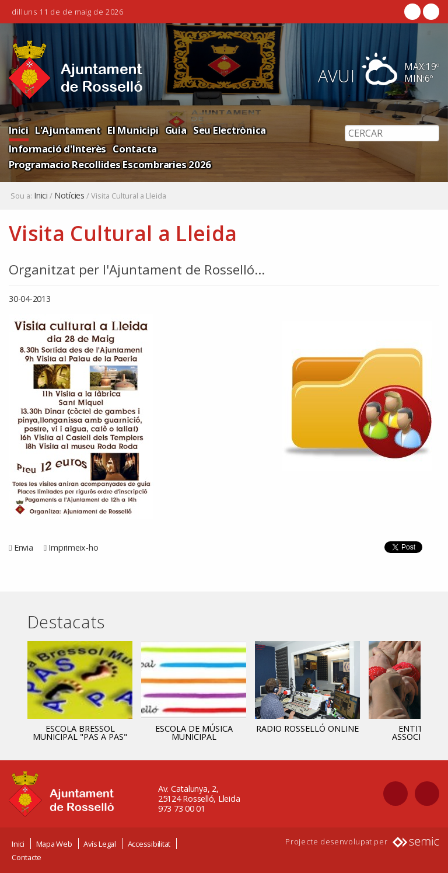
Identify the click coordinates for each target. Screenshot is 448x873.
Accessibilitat (149, 844)
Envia (23, 547)
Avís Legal (99, 844)
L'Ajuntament (68, 130)
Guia (176, 130)
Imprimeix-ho (73, 547)
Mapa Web (54, 844)
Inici (19, 130)
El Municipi (132, 130)
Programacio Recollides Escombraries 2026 (110, 164)
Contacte (26, 857)
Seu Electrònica (229, 130)
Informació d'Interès (57, 148)
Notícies (69, 196)
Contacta (135, 148)
